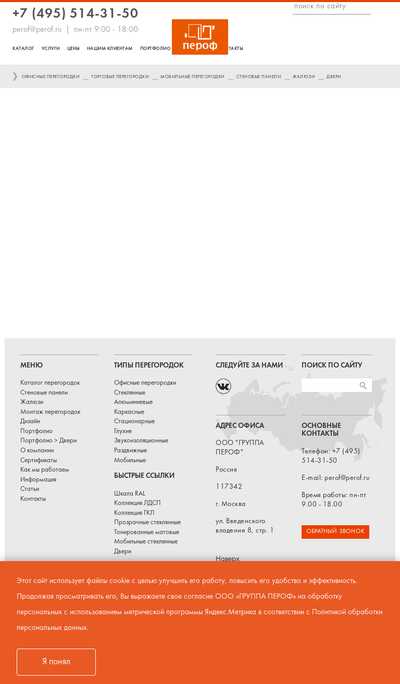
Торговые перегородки (119, 76)
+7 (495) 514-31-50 (75, 14)
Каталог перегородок (50, 383)
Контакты (230, 48)
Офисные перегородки (51, 76)
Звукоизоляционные (141, 441)
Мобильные (130, 461)
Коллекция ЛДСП (137, 503)
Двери (334, 76)
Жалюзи (304, 76)
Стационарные (134, 422)
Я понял (56, 661)
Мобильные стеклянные (146, 542)
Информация (38, 480)
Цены (73, 48)
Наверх (228, 559)
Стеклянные (129, 393)
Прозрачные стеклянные (147, 523)
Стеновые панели (258, 76)
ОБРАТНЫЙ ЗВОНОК (335, 531)
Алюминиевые (133, 402)
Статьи (29, 489)
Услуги (51, 48)
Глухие (123, 431)
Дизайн (30, 422)
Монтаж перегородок (50, 412)
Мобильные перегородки (192, 76)
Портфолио (155, 48)
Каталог (23, 48)
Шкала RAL (129, 494)
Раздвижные (130, 451)
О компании (37, 451)
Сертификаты (38, 461)
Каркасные (129, 412)
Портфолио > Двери (48, 441)
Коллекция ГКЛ (134, 513)
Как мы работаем (44, 470)
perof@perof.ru (36, 30)
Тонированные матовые (146, 532)
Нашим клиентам (110, 48)
